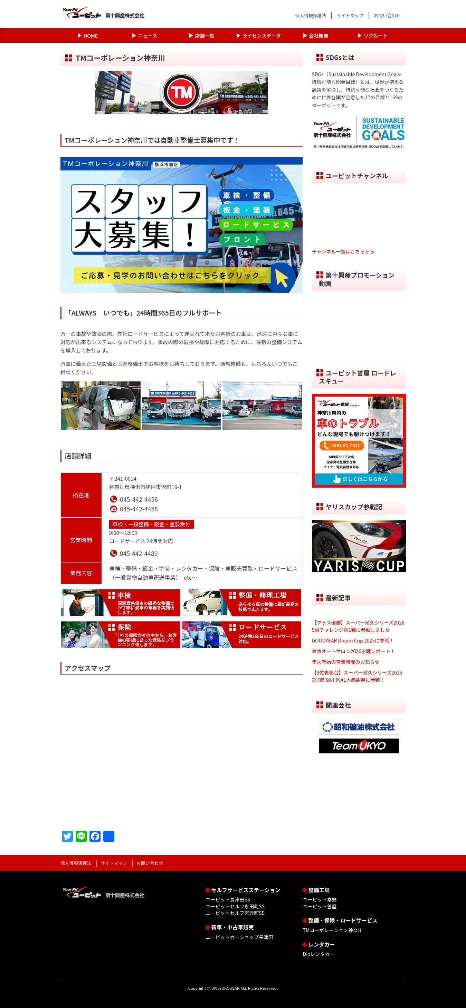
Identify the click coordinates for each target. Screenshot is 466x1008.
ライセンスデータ (261, 35)
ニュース (147, 35)
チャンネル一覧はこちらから (343, 251)
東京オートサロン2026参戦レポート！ (353, 651)
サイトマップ (350, 15)
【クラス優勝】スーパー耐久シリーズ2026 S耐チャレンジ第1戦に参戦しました (358, 626)
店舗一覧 (205, 35)
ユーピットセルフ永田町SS (235, 906)
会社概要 (319, 35)
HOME (91, 35)
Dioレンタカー (319, 953)
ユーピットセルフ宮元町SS (235, 912)
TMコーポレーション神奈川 (333, 930)
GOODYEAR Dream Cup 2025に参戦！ (353, 640)
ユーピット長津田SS (228, 899)
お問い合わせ (387, 15)
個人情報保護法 (310, 15)
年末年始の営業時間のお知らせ (346, 661)
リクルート (376, 35)
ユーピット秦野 (320, 899)
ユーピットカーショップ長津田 (240, 937)
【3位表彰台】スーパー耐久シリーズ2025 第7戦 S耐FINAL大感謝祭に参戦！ (357, 676)
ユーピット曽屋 (320, 906)
